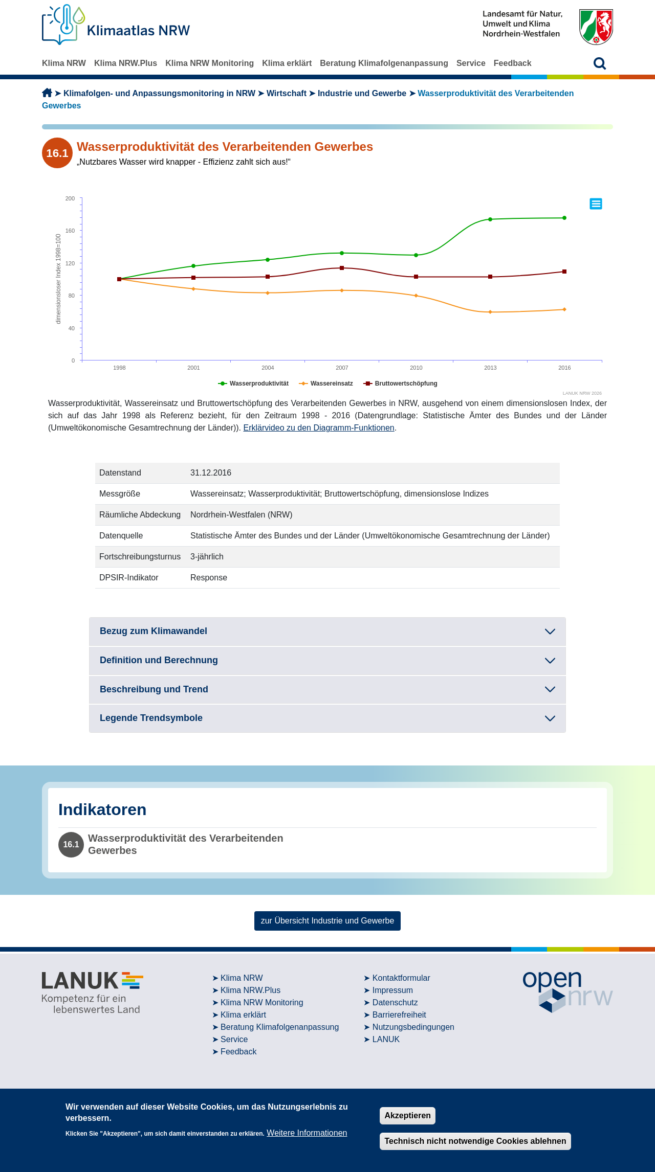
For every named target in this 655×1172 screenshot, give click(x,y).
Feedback (513, 63)
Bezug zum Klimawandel (153, 631)
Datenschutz (395, 1002)
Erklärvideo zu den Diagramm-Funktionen (319, 427)
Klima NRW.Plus (125, 63)
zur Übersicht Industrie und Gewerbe (328, 920)
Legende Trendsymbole (151, 718)
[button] (600, 63)
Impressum (393, 990)
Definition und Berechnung (159, 660)
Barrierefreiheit (399, 1014)
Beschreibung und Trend (154, 689)
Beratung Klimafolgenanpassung (384, 63)
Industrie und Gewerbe (362, 93)
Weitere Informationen (307, 1133)
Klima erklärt (287, 63)
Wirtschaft (287, 93)
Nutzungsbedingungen (413, 1027)
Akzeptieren (407, 1115)
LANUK (386, 1039)
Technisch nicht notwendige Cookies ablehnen (475, 1141)
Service (471, 63)
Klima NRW (64, 63)
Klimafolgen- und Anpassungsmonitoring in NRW (159, 93)
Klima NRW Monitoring (209, 63)
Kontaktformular (401, 978)
